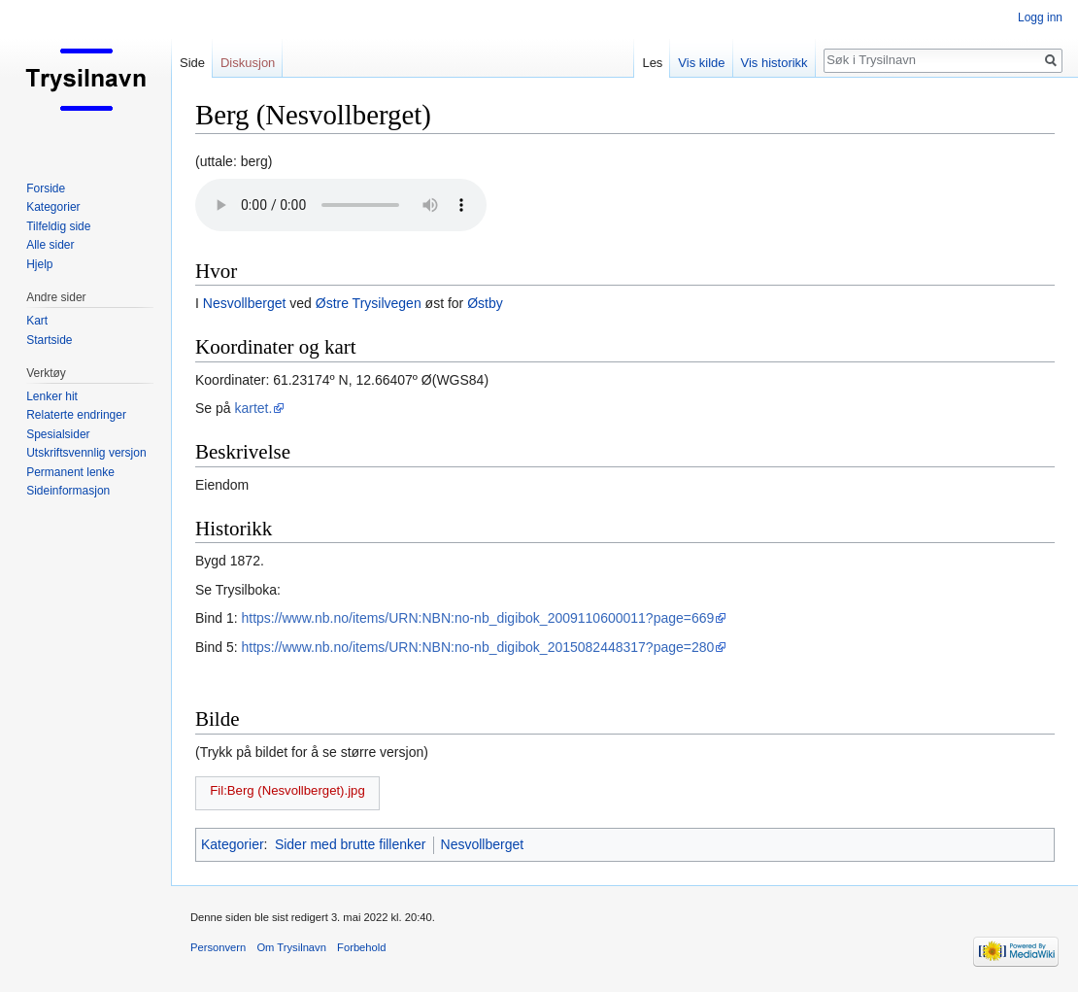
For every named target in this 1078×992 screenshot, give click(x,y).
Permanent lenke (70, 472)
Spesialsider (57, 434)
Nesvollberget (244, 303)
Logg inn (1040, 17)
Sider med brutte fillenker (350, 844)
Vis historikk (774, 62)
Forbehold (361, 947)
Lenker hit (52, 396)
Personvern (218, 947)
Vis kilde (701, 62)
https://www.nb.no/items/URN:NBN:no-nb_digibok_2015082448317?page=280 (477, 647)
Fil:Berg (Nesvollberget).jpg (287, 790)
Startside (49, 340)
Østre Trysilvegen (368, 303)
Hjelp (39, 264)
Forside (45, 188)
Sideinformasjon (68, 490)
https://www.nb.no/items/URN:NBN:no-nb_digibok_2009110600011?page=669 (477, 618)
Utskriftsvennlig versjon (86, 453)
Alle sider (50, 245)
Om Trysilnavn (291, 947)
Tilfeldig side (58, 226)
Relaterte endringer (76, 415)
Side (192, 62)
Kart (37, 320)
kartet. (253, 408)
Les (652, 62)
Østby (485, 303)
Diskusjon (247, 62)
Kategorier (232, 844)
